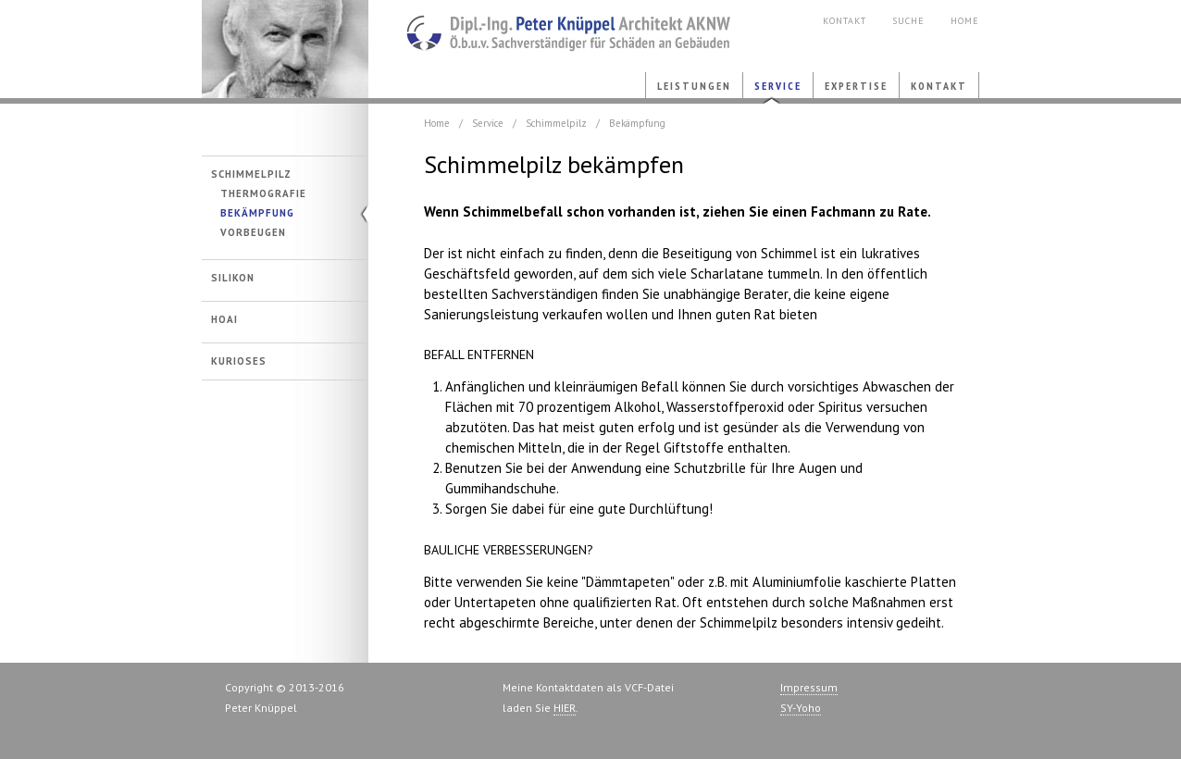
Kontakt (844, 21)
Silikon (233, 278)
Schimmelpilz (251, 174)
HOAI (224, 320)
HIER (564, 708)
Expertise (856, 86)
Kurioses (239, 361)
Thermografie (263, 194)
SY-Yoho (800, 708)
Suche (908, 21)
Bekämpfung (257, 213)
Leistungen (694, 86)
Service (778, 86)
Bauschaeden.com (553, 28)
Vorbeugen (253, 233)
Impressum (809, 687)
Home (965, 21)
